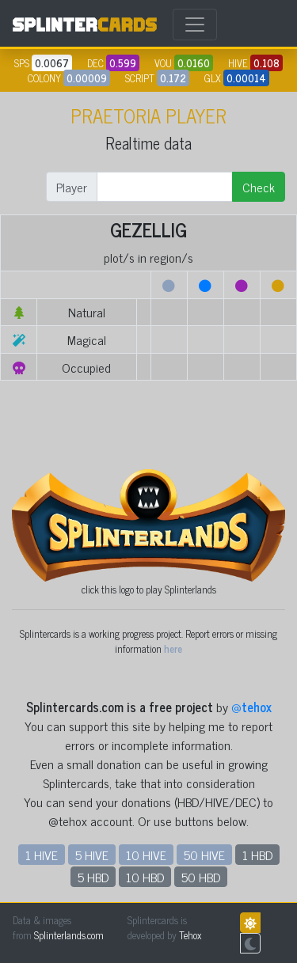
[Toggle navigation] (195, 24)
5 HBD (93, 876)
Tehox (190, 935)
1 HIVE (41, 854)
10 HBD (145, 876)
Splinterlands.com (69, 935)
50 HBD (200, 876)
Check (258, 186)
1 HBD (257, 854)
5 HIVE (92, 854)
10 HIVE (146, 854)
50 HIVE (204, 854)
